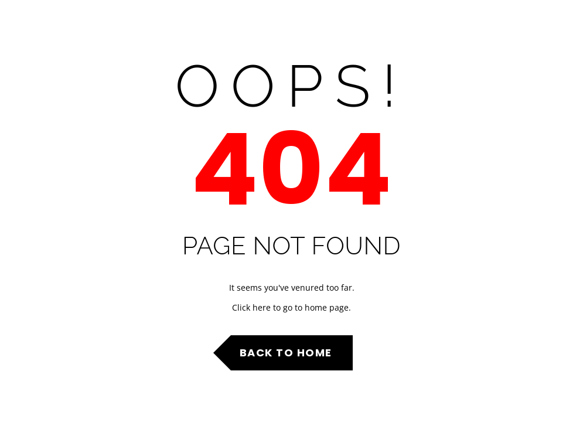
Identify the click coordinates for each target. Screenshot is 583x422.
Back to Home (286, 352)
